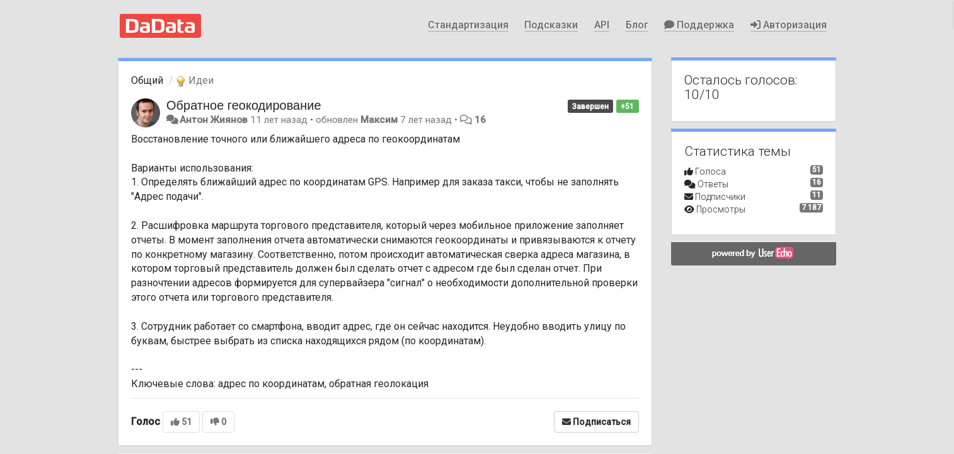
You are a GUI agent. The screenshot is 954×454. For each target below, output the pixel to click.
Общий (147, 80)
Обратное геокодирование (243, 105)
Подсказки (551, 25)
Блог (637, 25)
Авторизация (788, 25)
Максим (379, 119)
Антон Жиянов (214, 119)
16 (480, 119)
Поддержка (699, 25)
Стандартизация (468, 25)
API (601, 25)
